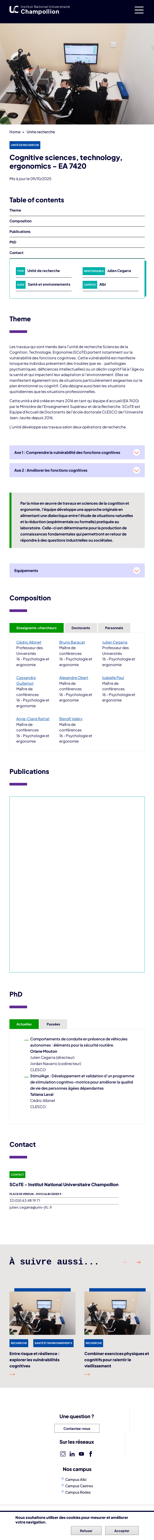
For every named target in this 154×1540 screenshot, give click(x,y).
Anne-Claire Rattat (33, 718)
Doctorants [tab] (81, 628)
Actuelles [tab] (24, 1024)
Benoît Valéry (70, 718)
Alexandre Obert (73, 677)
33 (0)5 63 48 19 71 (24, 1200)
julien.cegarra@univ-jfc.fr (30, 1207)
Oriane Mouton (43, 1051)
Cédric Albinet (28, 642)
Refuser (86, 1531)
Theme (15, 210)
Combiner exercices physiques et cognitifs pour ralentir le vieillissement (116, 1359)
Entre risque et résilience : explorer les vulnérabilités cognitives (34, 1359)
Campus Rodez (78, 1492)
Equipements (26, 570)
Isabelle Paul (113, 677)
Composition (20, 221)
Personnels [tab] (114, 628)
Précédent (125, 1262)
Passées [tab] (53, 1024)
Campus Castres (79, 1485)
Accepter (122, 1531)
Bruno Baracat (72, 642)
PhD (12, 242)
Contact (16, 252)
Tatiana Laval (41, 1094)
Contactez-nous (76, 1428)
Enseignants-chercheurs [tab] (37, 628)
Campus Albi (76, 1479)
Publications (19, 231)
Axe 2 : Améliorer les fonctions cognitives (50, 470)
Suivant (138, 1262)
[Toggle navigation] (139, 10)
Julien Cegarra (119, 270)
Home (14, 131)
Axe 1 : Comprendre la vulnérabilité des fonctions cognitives (67, 452)
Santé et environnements (49, 284)
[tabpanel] (77, 691)
